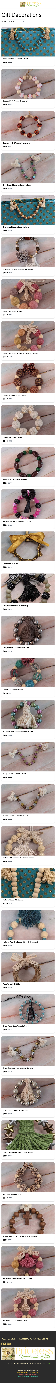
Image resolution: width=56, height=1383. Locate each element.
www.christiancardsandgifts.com (28, 1372)
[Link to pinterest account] (5, 1343)
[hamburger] (4, 4)
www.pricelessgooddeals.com (28, 1377)
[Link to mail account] (10, 1343)
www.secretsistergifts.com (28, 1374)
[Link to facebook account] (2, 1343)
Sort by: (3, 21)
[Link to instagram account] (8, 1343)
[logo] (30, 4)
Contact (48, 1363)
